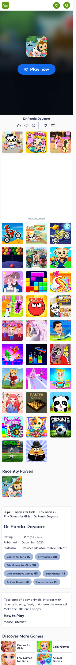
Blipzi (7, 478)
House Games (46, 548)
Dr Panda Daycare (46, 482)
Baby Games (55, 539)
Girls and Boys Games (22, 539)
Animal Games (18, 548)
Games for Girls (25, 478)
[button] (36, 46)
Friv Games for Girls (17, 482)
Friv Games (46, 478)
